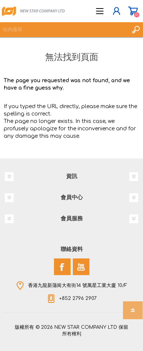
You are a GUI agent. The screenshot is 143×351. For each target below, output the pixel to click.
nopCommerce (86, 335)
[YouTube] (81, 266)
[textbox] (64, 29)
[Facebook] (62, 266)
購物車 (133, 11)
